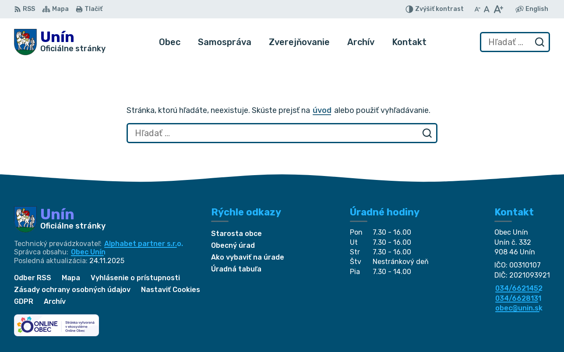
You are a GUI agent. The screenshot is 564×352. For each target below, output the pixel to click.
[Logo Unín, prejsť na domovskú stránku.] (60, 42)
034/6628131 (518, 298)
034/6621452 (519, 288)
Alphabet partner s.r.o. (143, 243)
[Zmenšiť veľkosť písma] (477, 9)
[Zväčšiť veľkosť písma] (498, 9)
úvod (322, 110)
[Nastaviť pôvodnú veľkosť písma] (486, 9)
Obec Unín (88, 252)
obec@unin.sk (519, 308)
